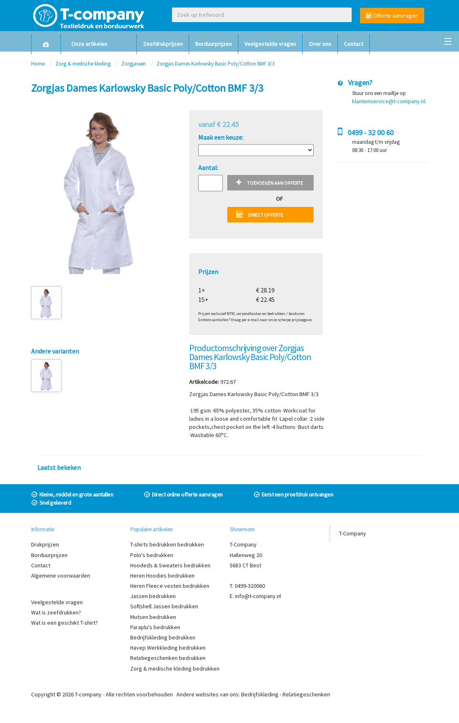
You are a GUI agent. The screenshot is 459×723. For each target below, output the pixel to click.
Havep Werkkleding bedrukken (168, 647)
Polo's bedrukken (151, 555)
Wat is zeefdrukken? (56, 612)
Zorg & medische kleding (83, 63)
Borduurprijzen (213, 44)
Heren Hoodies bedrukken (162, 575)
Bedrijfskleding (259, 694)
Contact (353, 44)
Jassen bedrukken (153, 596)
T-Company (352, 533)
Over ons (320, 44)
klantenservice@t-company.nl (388, 101)
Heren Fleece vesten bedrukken (169, 585)
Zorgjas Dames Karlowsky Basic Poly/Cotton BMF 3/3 (215, 63)
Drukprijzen (45, 544)
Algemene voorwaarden (60, 575)
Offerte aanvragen (392, 15)
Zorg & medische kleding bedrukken (174, 668)
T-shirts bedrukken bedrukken (167, 544)
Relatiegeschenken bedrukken (168, 658)
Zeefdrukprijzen (163, 44)
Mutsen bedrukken (153, 617)
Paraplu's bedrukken (155, 627)
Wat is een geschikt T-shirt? (64, 622)
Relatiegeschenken (306, 694)
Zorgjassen (134, 63)
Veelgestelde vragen (270, 44)
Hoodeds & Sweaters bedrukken (170, 565)
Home (38, 63)
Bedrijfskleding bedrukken (162, 637)
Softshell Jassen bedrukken (164, 606)
